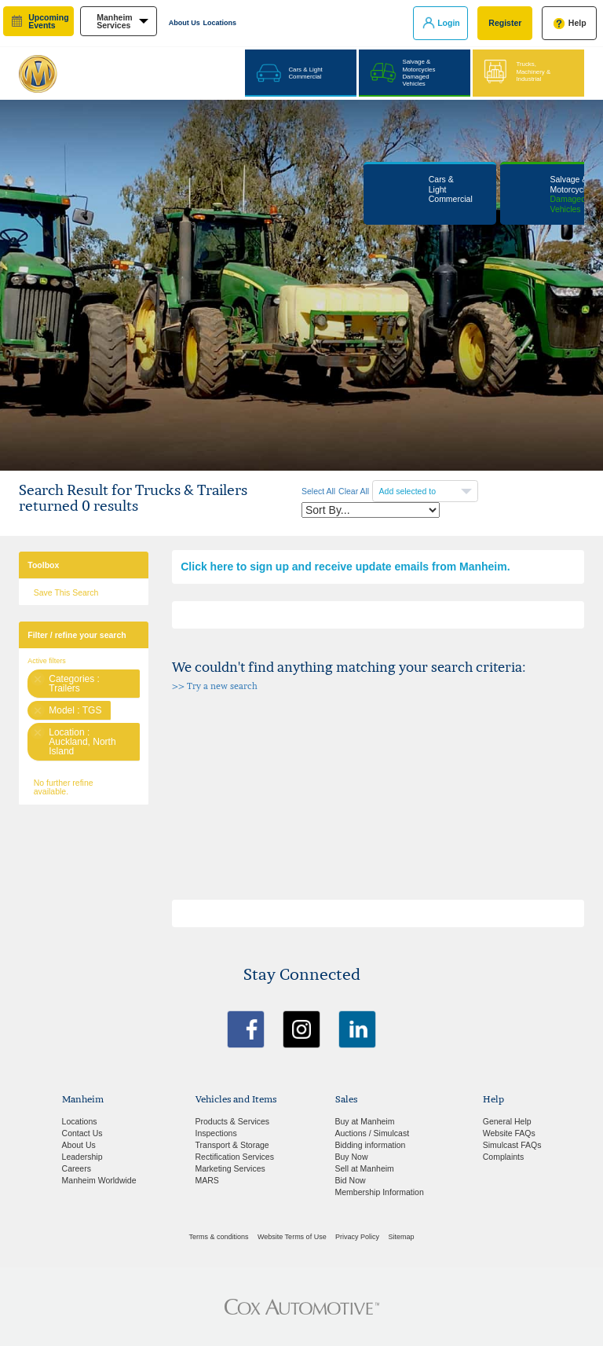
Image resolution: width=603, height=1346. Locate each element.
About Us (184, 23)
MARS (207, 1180)
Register (504, 23)
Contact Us (82, 1133)
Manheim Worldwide (99, 1180)
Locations (220, 23)
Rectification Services (235, 1156)
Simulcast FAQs (512, 1145)
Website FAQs (509, 1133)
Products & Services (233, 1121)
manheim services (115, 22)
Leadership (82, 1156)
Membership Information (379, 1192)
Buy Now (351, 1156)
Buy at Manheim (365, 1121)
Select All (318, 491)
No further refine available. (63, 787)
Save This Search (66, 592)
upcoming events (48, 22)
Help (577, 23)
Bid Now (350, 1180)
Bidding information (370, 1145)
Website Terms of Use (292, 1237)
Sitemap (401, 1237)
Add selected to (408, 491)
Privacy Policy (357, 1237)
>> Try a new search (215, 686)
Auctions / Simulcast (372, 1133)
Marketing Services (230, 1168)
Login (448, 23)
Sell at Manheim (364, 1168)
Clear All (353, 491)
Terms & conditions (219, 1237)
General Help (507, 1121)
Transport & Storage (232, 1145)
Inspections (216, 1133)
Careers (76, 1168)
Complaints (503, 1156)
